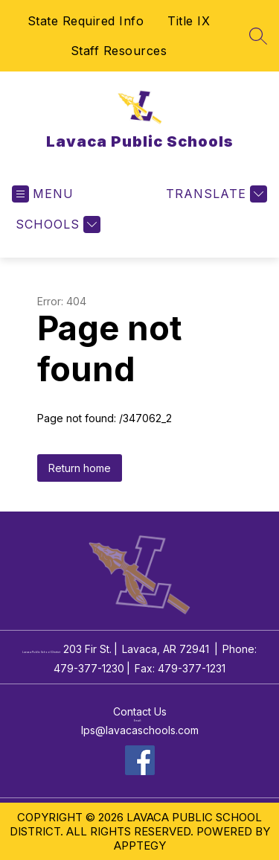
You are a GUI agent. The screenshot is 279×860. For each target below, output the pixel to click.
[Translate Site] (214, 194)
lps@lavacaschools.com (140, 730)
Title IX (188, 20)
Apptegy (140, 845)
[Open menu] (43, 194)
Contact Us (140, 711)
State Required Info (86, 20)
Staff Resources (119, 50)
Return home (79, 468)
